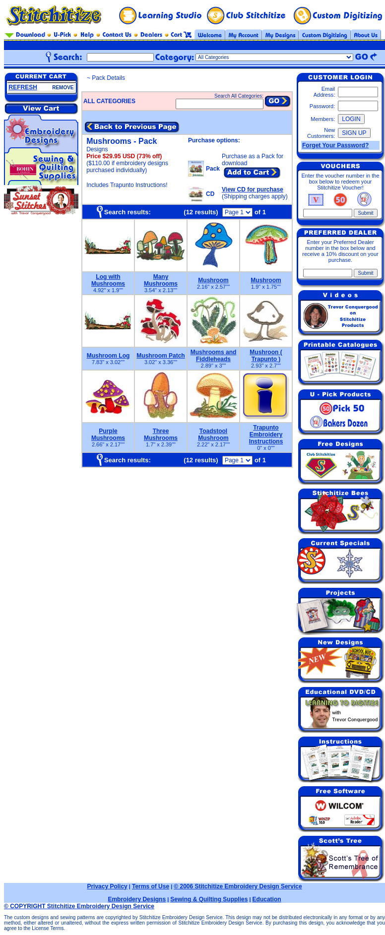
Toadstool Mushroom (213, 434)
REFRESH (23, 87)
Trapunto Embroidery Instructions (266, 434)
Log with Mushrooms (108, 280)
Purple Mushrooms (108, 434)
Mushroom (213, 280)
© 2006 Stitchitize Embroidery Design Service (238, 886)
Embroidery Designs (137, 899)
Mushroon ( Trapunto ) (266, 356)
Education (267, 899)
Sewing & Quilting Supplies (209, 899)
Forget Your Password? (335, 145)
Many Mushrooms (161, 280)
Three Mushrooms (161, 434)
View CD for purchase (252, 189)
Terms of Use (150, 886)
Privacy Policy (107, 886)
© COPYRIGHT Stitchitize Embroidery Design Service (79, 906)
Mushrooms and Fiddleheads (214, 356)
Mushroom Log (108, 355)
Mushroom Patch (160, 355)
